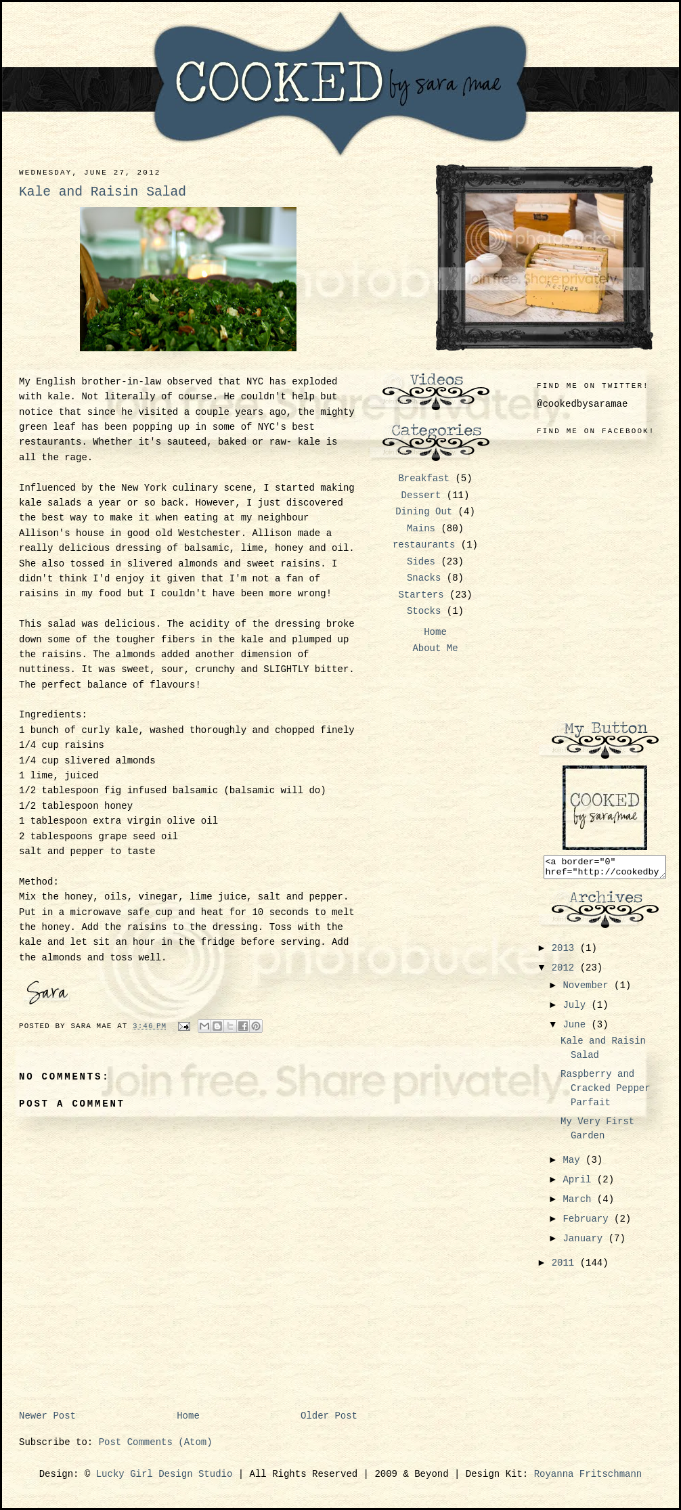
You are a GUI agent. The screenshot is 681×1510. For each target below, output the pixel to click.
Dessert (421, 495)
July (577, 1009)
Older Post (329, 1416)
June (577, 1028)
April (579, 1183)
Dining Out (423, 511)
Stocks (424, 611)
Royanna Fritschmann (588, 1474)
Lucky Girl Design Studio (164, 1474)
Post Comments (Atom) (156, 1442)
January (585, 1242)
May (574, 1164)
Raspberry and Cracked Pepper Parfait (606, 1092)
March (579, 1203)
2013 (566, 952)
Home (188, 1416)
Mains (421, 528)
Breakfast (423, 478)
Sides (421, 561)
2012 (566, 972)
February (588, 1223)
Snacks (424, 578)
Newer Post (47, 1416)
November (588, 989)
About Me (435, 648)
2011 (566, 1267)
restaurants (424, 544)
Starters (420, 595)
